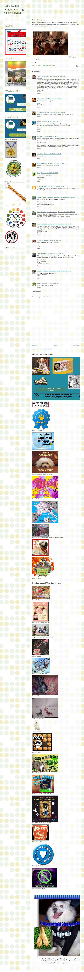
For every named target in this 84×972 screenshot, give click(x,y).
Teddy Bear (40, 98)
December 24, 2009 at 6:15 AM (54, 240)
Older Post (76, 345)
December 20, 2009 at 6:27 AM (58, 112)
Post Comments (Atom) (46, 349)
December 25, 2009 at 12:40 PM (62, 271)
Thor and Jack (41, 240)
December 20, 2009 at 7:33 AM (50, 121)
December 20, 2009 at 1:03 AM (58, 76)
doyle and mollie (42, 163)
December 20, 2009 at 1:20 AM (53, 98)
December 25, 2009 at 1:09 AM (56, 253)
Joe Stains (40, 153)
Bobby (39, 283)
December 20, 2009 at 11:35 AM (52, 153)
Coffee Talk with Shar (43, 76)
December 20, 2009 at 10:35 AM (49, 136)
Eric (38, 136)
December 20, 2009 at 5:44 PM (49, 173)
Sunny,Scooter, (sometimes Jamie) (47, 212)
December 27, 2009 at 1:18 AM (50, 283)
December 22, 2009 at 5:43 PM (63, 224)
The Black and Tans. (43, 112)
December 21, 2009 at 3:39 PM (66, 212)
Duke (38, 173)
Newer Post (35, 345)
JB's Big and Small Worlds (45, 271)
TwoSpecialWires (42, 253)
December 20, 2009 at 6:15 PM (55, 186)
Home (56, 345)
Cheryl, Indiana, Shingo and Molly (47, 197)
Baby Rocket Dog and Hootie (45, 224)
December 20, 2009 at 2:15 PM (56, 163)
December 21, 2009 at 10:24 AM (66, 197)
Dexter (39, 121)
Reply (38, 93)
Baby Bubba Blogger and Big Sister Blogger (14, 9)
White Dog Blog (41, 186)
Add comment (37, 291)
